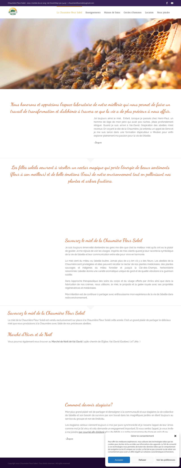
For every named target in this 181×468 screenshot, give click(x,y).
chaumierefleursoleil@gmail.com (81, 3)
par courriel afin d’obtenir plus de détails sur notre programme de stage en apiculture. (124, 432)
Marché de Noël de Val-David (67, 341)
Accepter (119, 460)
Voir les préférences (165, 460)
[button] (175, 436)
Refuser (142, 460)
